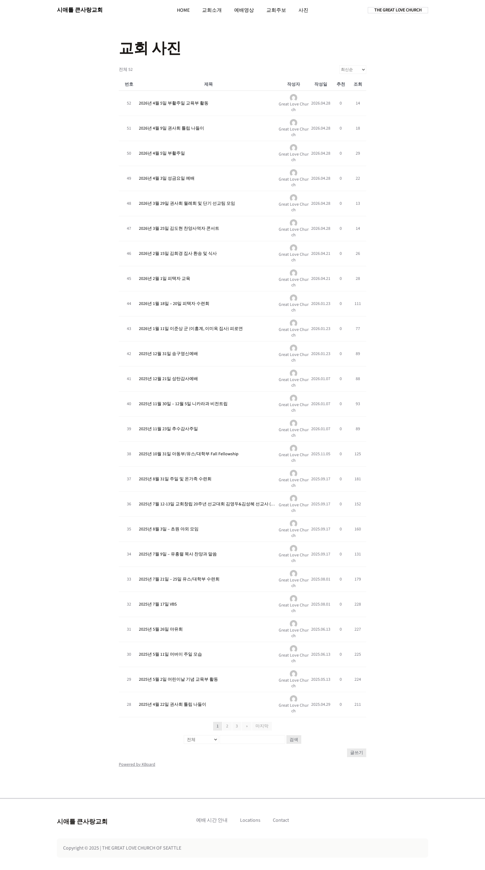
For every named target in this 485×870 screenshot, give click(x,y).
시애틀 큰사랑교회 (80, 10)
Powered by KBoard (137, 764)
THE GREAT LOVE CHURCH (398, 10)
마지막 (261, 726)
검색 (294, 739)
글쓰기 (356, 753)
